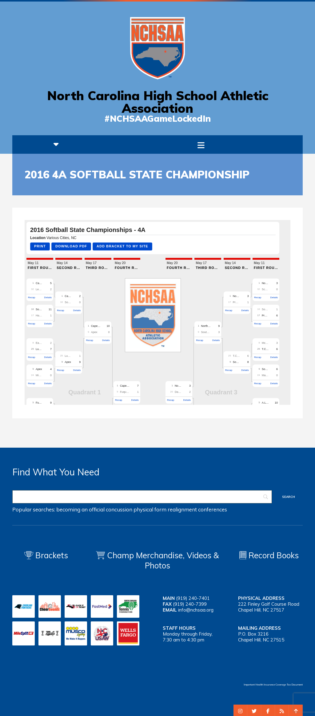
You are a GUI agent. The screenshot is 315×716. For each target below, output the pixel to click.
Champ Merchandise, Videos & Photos (163, 560)
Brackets (46, 555)
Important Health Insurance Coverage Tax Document (273, 684)
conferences (212, 509)
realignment (182, 509)
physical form (150, 509)
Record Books (269, 555)
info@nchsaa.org (195, 610)
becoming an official (80, 509)
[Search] (142, 496)
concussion (119, 509)
